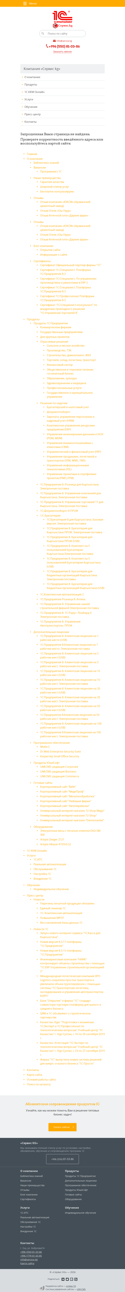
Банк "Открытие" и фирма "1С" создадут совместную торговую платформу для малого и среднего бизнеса (70, 1004)
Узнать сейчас (61, 1127)
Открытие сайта (50, 250)
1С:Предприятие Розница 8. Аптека (62, 599)
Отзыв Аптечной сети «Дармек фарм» (64, 215)
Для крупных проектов (54, 337)
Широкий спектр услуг (54, 186)
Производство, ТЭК (59, 350)
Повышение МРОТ (52, 918)
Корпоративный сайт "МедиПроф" (62, 791)
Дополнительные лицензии (51, 632)
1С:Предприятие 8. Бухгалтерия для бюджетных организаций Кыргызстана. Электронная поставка (72, 575)
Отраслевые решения (54, 341)
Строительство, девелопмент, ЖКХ (69, 355)
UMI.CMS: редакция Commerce (59, 776)
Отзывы (38, 198)
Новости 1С (41, 929)
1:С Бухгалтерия (50, 515)
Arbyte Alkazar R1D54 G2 (55, 844)
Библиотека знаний (46, 163)
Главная (32, 154)
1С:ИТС (38, 859)
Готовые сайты (43, 783)
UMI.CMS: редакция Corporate (59, 767)
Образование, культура (62, 378)
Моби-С (45, 747)
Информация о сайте (53, 254)
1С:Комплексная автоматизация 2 (62, 594)
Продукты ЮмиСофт (47, 763)
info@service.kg (29, 1259)
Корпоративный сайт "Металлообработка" (67, 796)
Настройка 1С (42, 874)
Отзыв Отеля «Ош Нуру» (55, 210)
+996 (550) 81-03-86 (31, 1251)
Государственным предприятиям (61, 332)
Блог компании (43, 246)
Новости (39, 899)
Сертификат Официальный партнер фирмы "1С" (70, 265)
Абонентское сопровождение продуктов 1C (62, 1104)
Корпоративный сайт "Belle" (58, 787)
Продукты (30, 84)
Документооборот (58, 412)
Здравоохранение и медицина (66, 383)
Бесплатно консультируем (57, 191)
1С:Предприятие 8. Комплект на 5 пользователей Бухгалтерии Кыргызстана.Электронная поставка (70, 550)
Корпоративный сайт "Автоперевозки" (65, 806)
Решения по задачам (53, 403)
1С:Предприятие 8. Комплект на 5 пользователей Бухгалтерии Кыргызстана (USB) (74, 562)
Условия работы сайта (41, 1079)
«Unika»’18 (71, 1286)
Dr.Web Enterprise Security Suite (60, 751)
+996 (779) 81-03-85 (31, 1255)
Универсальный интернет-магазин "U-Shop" (68, 815)
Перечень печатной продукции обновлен (67, 903)
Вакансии (40, 167)
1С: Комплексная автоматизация (61, 913)
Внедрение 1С (43, 878)
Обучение (30, 107)
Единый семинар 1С (53, 908)
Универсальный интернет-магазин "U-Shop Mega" (72, 811)
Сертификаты (42, 261)
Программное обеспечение (52, 743)
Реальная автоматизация (50, 864)
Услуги (28, 99)
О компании (32, 77)
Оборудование (43, 827)
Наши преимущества (47, 178)
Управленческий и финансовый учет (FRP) (74, 452)
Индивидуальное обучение (51, 889)
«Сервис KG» (29, 1143)
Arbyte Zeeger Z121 (52, 839)
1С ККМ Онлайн (34, 92)
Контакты (30, 122)
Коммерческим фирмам (55, 327)
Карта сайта (34, 1075)
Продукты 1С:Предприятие (51, 323)
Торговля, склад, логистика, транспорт (71, 360)
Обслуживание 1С (45, 869)
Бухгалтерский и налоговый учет (68, 407)
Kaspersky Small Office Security (59, 756)
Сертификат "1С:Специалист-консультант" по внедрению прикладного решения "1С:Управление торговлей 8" (68, 309)
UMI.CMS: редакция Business (58, 771)
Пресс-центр (32, 114)
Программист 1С (51, 171)
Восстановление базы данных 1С (61, 922)
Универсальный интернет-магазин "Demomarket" (72, 820)
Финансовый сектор (60, 365)
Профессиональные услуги (64, 388)
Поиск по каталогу (39, 1084)
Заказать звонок (62, 51)
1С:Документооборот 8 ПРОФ (59, 511)
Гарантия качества (52, 182)
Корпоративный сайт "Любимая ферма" (65, 801)
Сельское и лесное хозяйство (65, 345)
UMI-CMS (81, 1289)
